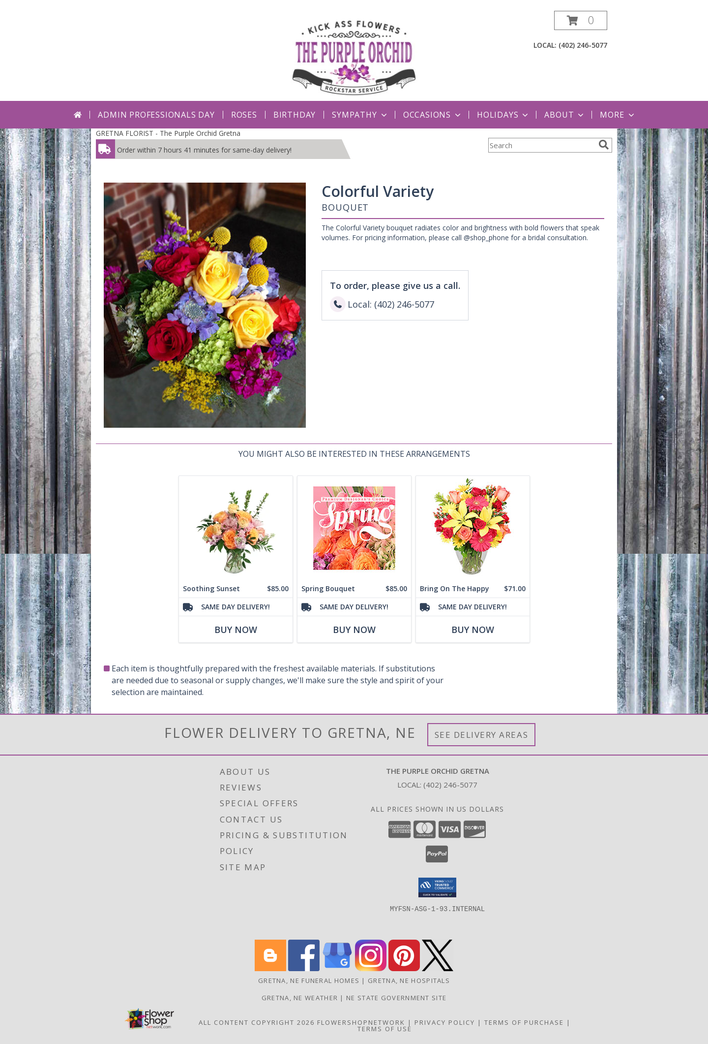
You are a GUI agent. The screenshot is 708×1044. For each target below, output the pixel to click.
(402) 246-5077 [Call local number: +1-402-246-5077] (583, 45)
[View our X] (437, 968)
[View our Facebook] (304, 968)
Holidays (503, 114)
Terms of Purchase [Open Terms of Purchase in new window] (524, 1022)
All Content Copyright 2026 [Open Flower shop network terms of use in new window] (257, 1022)
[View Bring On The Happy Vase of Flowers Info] (473, 528)
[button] (580, 20)
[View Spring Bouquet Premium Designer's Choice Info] (354, 528)
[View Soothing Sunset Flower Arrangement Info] (236, 528)
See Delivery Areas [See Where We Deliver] (482, 734)
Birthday (294, 114)
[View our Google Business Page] (337, 968)
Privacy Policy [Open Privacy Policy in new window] (444, 1022)
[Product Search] (541, 145)
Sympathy (360, 114)
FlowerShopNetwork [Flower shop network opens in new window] (361, 1022)
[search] (604, 144)
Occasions (433, 114)
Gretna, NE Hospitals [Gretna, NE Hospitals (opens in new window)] (409, 980)
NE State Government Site (396, 997)
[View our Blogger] (270, 968)
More (618, 114)
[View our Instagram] (370, 968)
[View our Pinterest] (404, 968)
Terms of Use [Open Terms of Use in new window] (384, 1028)
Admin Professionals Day (156, 114)
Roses (244, 114)
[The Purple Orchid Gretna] (354, 56)
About (565, 114)
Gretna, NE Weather (300, 997)
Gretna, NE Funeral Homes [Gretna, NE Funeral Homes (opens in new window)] (308, 980)
